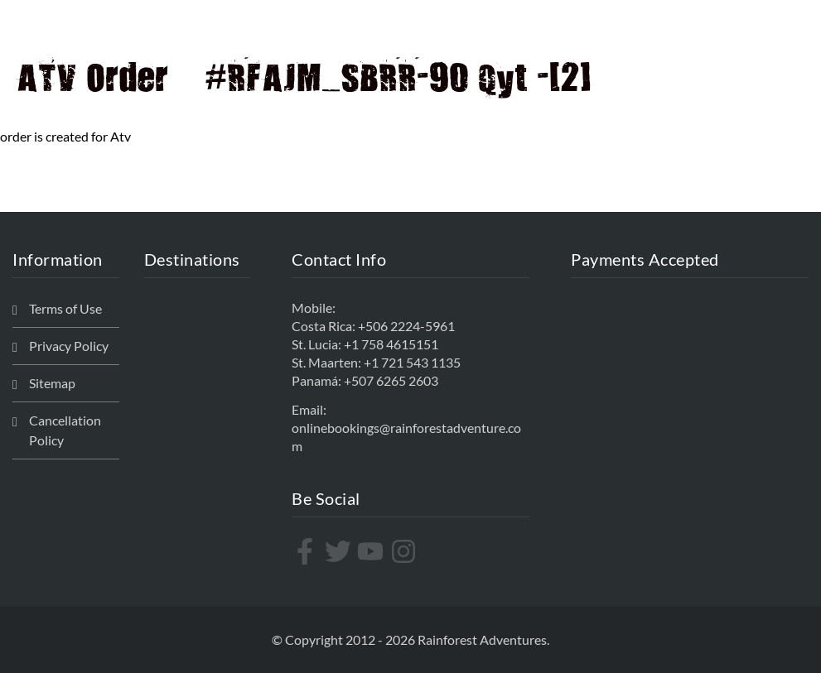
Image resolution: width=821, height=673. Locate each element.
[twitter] (340, 551)
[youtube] (372, 551)
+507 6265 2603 (391, 380)
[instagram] (405, 551)
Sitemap (52, 383)
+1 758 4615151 (391, 344)
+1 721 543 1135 (412, 362)
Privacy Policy (69, 345)
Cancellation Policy (65, 430)
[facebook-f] (307, 551)
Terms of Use (65, 308)
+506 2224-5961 (406, 326)
